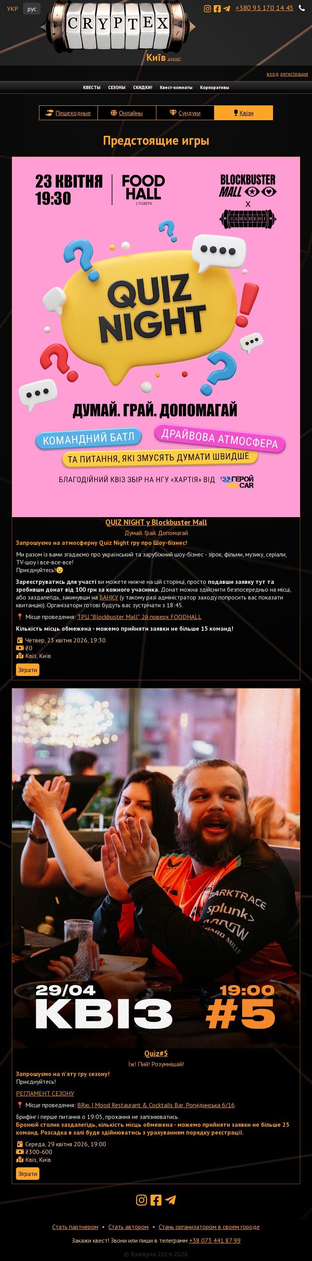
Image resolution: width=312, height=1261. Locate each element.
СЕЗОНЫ (116, 87)
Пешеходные (73, 113)
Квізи (246, 113)
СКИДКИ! (142, 87)
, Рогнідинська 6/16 (209, 1105)
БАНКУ (108, 597)
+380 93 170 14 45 (265, 7)
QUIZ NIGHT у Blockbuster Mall (156, 522)
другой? (174, 59)
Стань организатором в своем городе (209, 1227)
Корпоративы (214, 87)
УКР (12, 8)
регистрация (294, 74)
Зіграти (27, 670)
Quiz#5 (156, 1053)
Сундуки (189, 113)
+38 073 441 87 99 (215, 1240)
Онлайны (131, 113)
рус (32, 8)
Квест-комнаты (176, 87)
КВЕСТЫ (91, 87)
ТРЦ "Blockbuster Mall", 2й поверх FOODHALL (139, 617)
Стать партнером (75, 1227)
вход (273, 74)
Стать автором (128, 1227)
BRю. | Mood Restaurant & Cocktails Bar (130, 1105)
